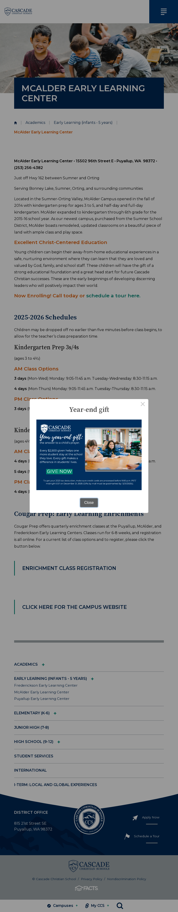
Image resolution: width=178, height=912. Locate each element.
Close (89, 503)
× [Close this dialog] (143, 404)
